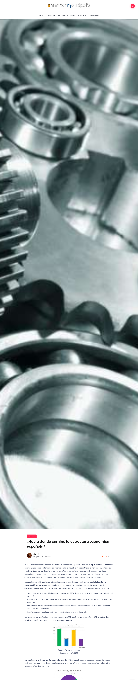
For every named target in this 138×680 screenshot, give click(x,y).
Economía (31, 536)
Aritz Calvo (37, 554)
